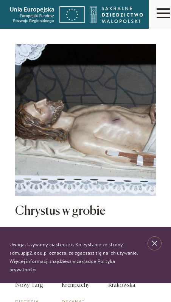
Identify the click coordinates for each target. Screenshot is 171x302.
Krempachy (76, 285)
